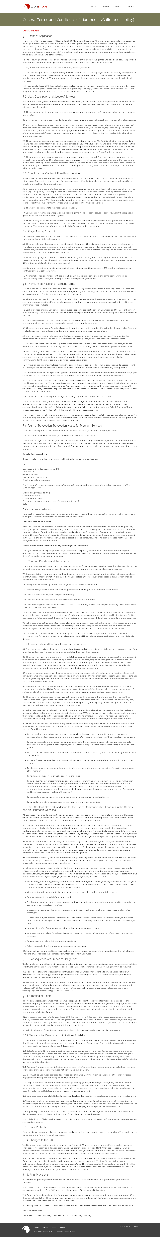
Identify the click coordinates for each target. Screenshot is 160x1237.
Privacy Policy (124, 1227)
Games (105, 6)
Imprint (135, 1227)
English (26, 31)
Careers (117, 6)
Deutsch (35, 31)
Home (93, 6)
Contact (130, 6)
